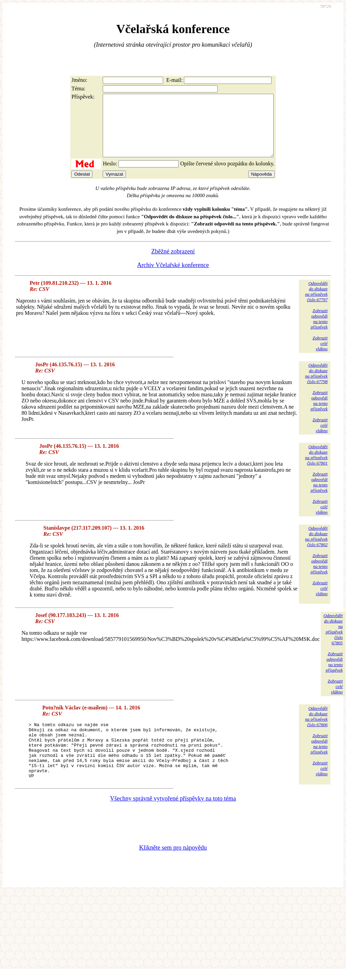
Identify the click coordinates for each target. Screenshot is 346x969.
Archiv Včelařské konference (173, 277)
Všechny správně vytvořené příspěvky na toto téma (173, 822)
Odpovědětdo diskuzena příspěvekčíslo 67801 (316, 467)
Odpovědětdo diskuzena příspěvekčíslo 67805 (333, 641)
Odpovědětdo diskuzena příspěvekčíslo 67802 (316, 548)
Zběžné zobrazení (172, 263)
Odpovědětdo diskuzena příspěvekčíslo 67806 (316, 728)
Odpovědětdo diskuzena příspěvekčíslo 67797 (316, 303)
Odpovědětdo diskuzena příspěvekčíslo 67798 (316, 385)
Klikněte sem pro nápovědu (173, 871)
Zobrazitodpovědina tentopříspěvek (319, 331)
